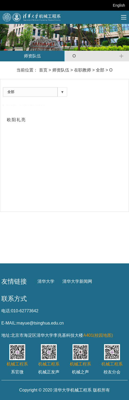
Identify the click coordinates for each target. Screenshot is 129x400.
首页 (43, 70)
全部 (100, 70)
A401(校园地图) (98, 335)
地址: (6, 335)
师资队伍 (60, 70)
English (119, 5)
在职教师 (82, 70)
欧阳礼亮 (16, 119)
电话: (6, 311)
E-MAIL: (9, 323)
